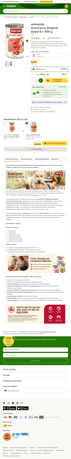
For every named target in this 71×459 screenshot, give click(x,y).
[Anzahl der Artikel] (37, 80)
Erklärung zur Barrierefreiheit (11, 456)
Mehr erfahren (63, 87)
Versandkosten (51, 111)
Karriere (26, 453)
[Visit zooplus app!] (9, 410)
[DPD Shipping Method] (10, 426)
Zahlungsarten (60, 450)
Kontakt (5, 447)
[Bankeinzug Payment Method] (55, 417)
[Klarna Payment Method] (36, 417)
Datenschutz (46, 453)
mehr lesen (48, 107)
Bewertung (54, 159)
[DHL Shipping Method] (5, 426)
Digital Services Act (8, 450)
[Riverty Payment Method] (41, 417)
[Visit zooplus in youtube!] (13, 403)
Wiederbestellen (46, 2)
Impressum (32, 447)
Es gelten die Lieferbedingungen (47, 332)
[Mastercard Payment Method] (10, 417)
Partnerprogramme (15, 453)
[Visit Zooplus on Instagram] (8, 403)
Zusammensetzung (26, 159)
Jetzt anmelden (35, 361)
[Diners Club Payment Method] (20, 417)
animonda (31, 17)
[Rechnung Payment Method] (48, 417)
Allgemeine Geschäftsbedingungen (47, 447)
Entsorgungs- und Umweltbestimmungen (41, 450)
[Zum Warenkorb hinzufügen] (56, 80)
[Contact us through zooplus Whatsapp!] (22, 403)
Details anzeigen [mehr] (35, 149)
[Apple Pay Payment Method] (31, 417)
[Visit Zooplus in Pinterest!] (17, 403)
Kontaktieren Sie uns (30, 1)
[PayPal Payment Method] (26, 417)
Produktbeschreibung (11, 159)
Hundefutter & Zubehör (11, 17)
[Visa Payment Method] (5, 417)
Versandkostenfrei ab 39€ (10, 1)
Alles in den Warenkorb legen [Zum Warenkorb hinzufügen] (55, 143)
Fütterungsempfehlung (42, 159)
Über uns (5, 453)
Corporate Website (35, 453)
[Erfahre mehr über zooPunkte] (65, 102)
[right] (27, 41)
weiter (44, 48)
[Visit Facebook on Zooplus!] (4, 403)
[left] (5, 41)
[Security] (7, 437)
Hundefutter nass (23, 17)
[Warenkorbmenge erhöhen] (41, 80)
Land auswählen (10, 386)
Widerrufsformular (21, 450)
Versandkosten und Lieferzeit (18, 447)
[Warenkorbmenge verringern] (33, 80)
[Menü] (4, 6)
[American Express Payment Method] (15, 417)
